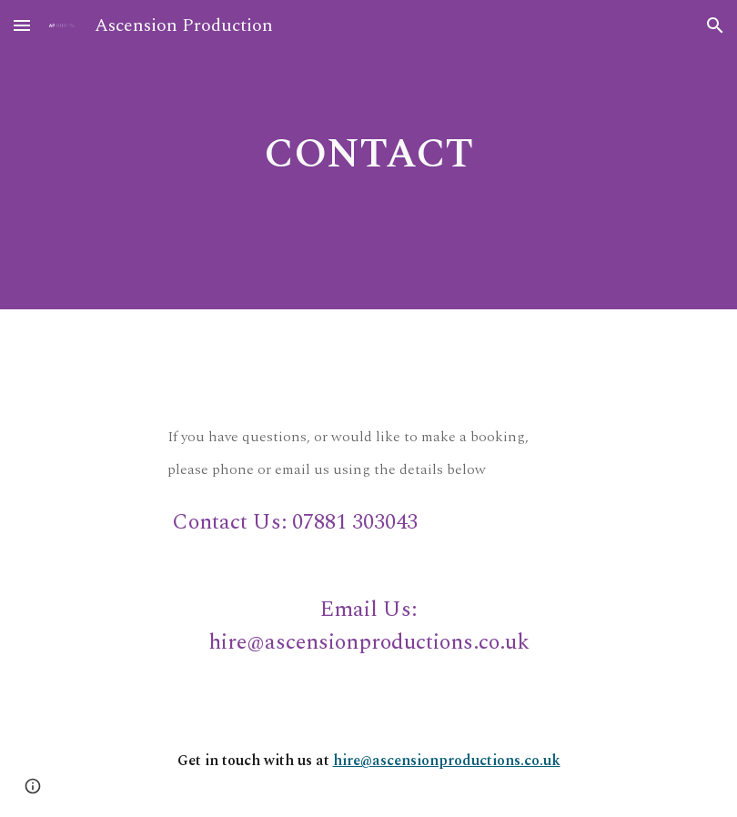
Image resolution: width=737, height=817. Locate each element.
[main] (368, 155)
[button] (22, 25)
